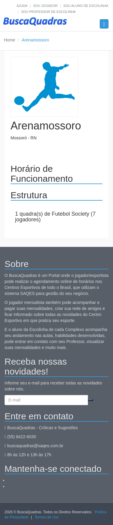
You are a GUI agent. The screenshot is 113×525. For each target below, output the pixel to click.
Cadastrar (90, 400)
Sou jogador (45, 6)
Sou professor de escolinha (48, 12)
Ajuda (22, 6)
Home (9, 40)
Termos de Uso (46, 517)
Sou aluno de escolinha (85, 6)
